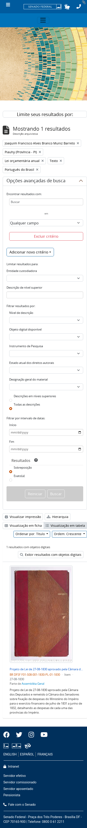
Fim (11, 442)
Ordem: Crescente (68, 534)
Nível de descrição (21, 313)
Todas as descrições (27, 404)
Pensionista (11, 795)
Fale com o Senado (19, 805)
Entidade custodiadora (22, 271)
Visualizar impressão (23, 517)
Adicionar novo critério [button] (28, 252)
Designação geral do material (28, 379)
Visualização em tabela (65, 525)
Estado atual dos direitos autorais (31, 363)
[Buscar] (46, 201)
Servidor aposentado (18, 789)
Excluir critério (46, 236)
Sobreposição (23, 467)
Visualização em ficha (23, 525)
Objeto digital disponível (25, 329)
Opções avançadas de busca (36, 181)
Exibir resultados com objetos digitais (50, 554)
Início (12, 425)
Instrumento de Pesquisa (26, 346)
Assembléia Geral (33, 684)
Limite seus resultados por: (45, 114)
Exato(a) (19, 476)
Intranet (11, 767)
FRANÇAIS (45, 754)
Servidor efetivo (14, 776)
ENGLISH (10, 754)
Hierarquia (57, 517)
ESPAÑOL (27, 754)
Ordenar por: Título (31, 534)
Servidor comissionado (19, 782)
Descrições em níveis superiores (35, 396)
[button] (67, 7)
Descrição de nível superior (24, 287)
